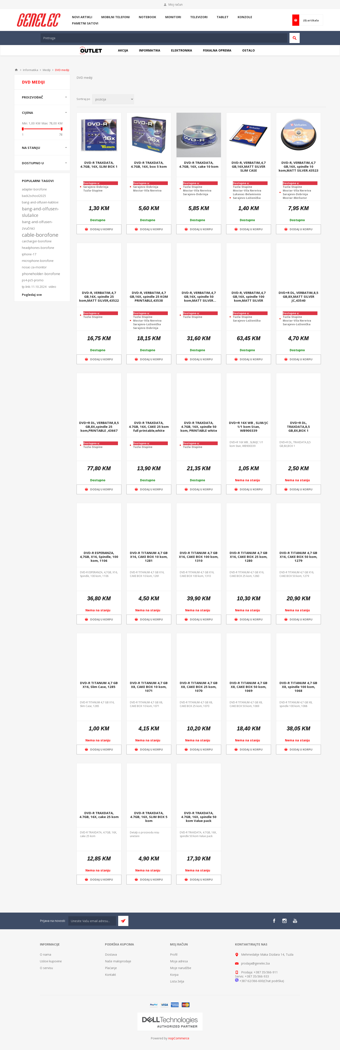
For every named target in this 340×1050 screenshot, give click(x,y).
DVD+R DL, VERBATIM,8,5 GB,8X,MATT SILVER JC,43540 (298, 296)
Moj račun (175, 4)
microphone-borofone (38, 261)
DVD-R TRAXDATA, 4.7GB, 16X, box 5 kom (149, 164)
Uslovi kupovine (51, 961)
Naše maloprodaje (118, 961)
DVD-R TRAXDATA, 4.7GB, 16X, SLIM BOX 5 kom (148, 817)
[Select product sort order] (113, 99)
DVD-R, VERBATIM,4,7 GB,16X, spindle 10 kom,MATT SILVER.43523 (298, 166)
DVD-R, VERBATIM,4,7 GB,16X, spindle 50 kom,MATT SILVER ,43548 (199, 296)
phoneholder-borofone (41, 273)
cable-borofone (40, 235)
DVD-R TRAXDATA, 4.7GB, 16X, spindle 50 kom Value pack (198, 817)
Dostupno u (33, 163)
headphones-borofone (38, 248)
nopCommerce (178, 1038)
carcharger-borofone (37, 241)
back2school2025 (34, 196)
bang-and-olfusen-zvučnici (37, 225)
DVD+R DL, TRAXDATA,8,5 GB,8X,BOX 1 (298, 426)
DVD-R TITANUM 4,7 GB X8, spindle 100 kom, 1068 (298, 686)
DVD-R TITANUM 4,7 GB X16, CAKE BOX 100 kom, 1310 (198, 556)
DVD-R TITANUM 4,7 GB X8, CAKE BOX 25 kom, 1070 (198, 686)
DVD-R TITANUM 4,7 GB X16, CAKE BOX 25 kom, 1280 (248, 556)
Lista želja (177, 981)
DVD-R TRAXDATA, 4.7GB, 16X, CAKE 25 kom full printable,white (149, 426)
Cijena (27, 112)
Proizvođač (32, 97)
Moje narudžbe (180, 968)
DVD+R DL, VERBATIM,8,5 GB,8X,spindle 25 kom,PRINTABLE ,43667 (99, 426)
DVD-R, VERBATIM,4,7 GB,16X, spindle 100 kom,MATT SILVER (249, 296)
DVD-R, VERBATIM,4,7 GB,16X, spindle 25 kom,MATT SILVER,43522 (99, 296)
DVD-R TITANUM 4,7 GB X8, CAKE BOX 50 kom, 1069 (248, 686)
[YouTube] (294, 920)
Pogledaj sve (32, 295)
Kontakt (110, 975)
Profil (173, 954)
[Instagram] (284, 920)
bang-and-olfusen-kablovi (40, 202)
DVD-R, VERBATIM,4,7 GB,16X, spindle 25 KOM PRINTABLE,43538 (149, 296)
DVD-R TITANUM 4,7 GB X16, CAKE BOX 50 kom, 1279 (298, 556)
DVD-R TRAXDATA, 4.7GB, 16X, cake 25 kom (99, 815)
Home (16, 69)
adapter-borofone (34, 189)
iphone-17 (29, 254)
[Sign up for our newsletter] (92, 921)
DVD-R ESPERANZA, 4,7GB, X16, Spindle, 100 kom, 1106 (99, 556)
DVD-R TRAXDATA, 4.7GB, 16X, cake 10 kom (198, 164)
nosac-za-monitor (34, 267)
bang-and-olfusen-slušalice (40, 212)
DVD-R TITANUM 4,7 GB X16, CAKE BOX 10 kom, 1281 (149, 556)
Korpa (174, 975)
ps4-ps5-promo (33, 280)
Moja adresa (179, 961)
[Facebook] (274, 920)
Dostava (111, 954)
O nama (45, 954)
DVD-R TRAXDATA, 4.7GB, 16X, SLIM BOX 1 (99, 164)
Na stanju (31, 147)
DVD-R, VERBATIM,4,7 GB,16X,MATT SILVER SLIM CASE (249, 166)
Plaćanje (111, 968)
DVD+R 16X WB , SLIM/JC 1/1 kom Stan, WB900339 (248, 426)
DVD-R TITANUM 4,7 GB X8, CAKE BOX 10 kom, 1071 (149, 686)
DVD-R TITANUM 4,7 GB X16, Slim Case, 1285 (99, 685)
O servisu (46, 968)
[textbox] (164, 38)
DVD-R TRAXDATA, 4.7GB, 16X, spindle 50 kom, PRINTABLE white (198, 426)
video (52, 287)
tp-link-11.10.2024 (34, 287)
